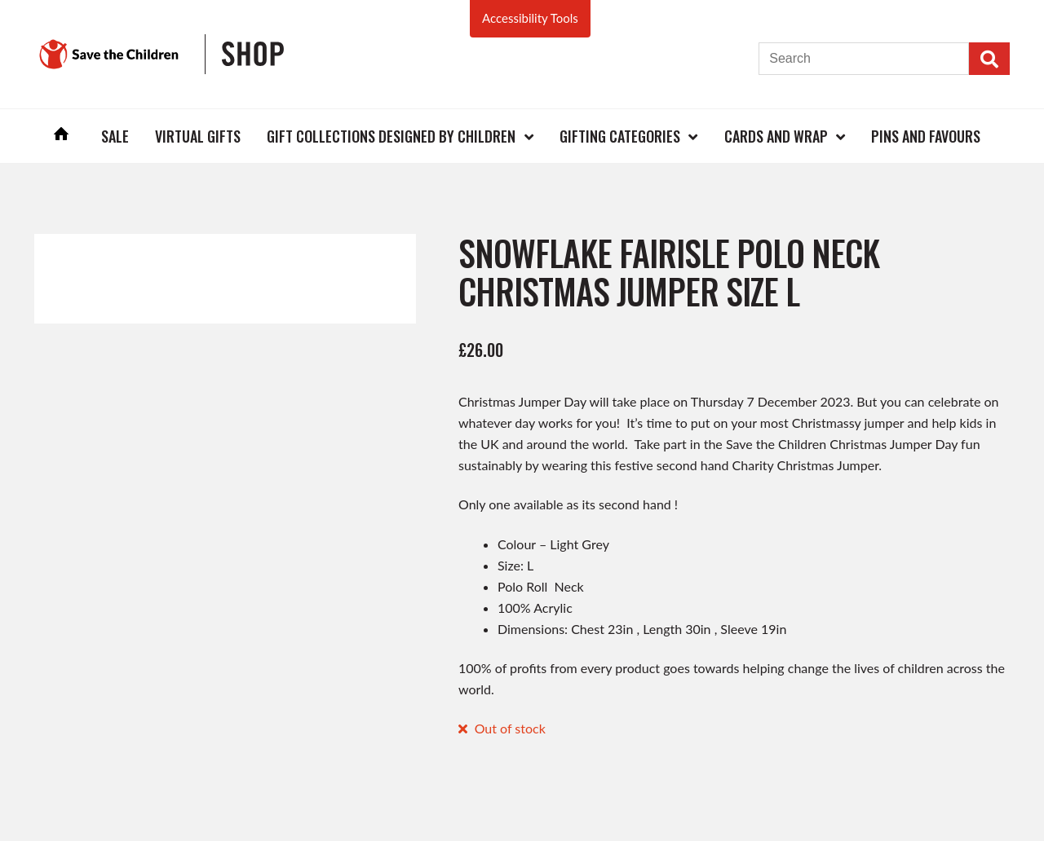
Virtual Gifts (198, 136)
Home (61, 135)
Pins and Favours (925, 136)
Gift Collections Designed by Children (391, 136)
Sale (115, 136)
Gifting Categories (620, 136)
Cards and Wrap (776, 136)
